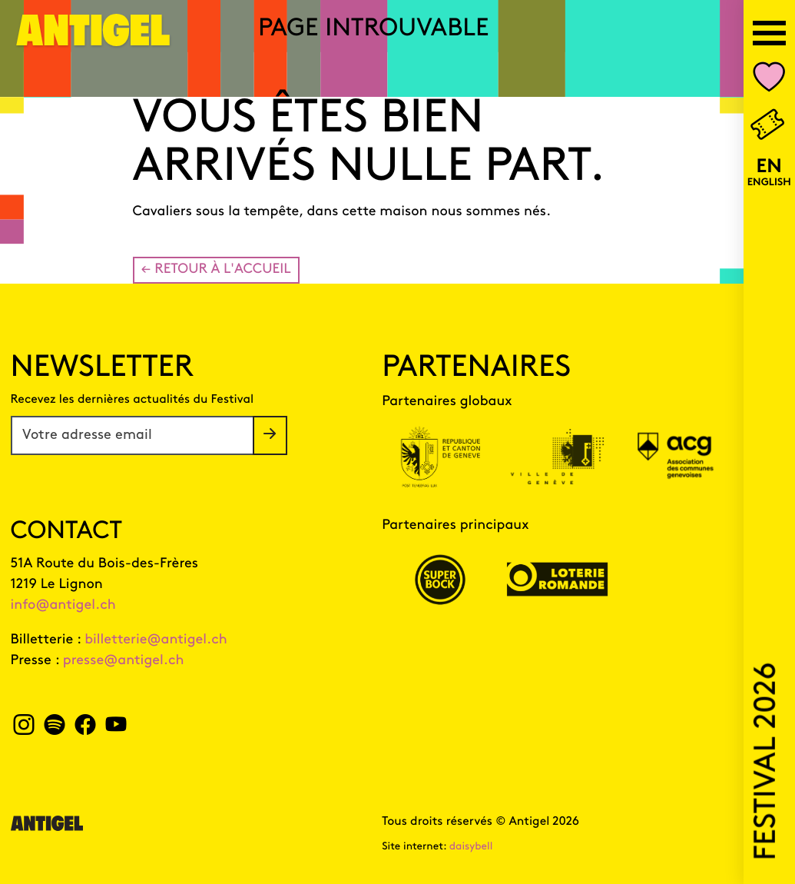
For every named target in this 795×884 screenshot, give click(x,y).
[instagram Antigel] (24, 729)
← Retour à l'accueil (216, 269)
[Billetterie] (769, 126)
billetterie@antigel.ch (155, 640)
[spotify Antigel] (54, 729)
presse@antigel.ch (123, 660)
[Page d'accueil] (94, 39)
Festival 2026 (767, 761)
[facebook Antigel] (84, 729)
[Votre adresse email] (132, 435)
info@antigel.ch (63, 605)
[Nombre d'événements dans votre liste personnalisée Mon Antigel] (769, 80)
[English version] (769, 173)
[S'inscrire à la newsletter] (270, 435)
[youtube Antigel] (115, 729)
